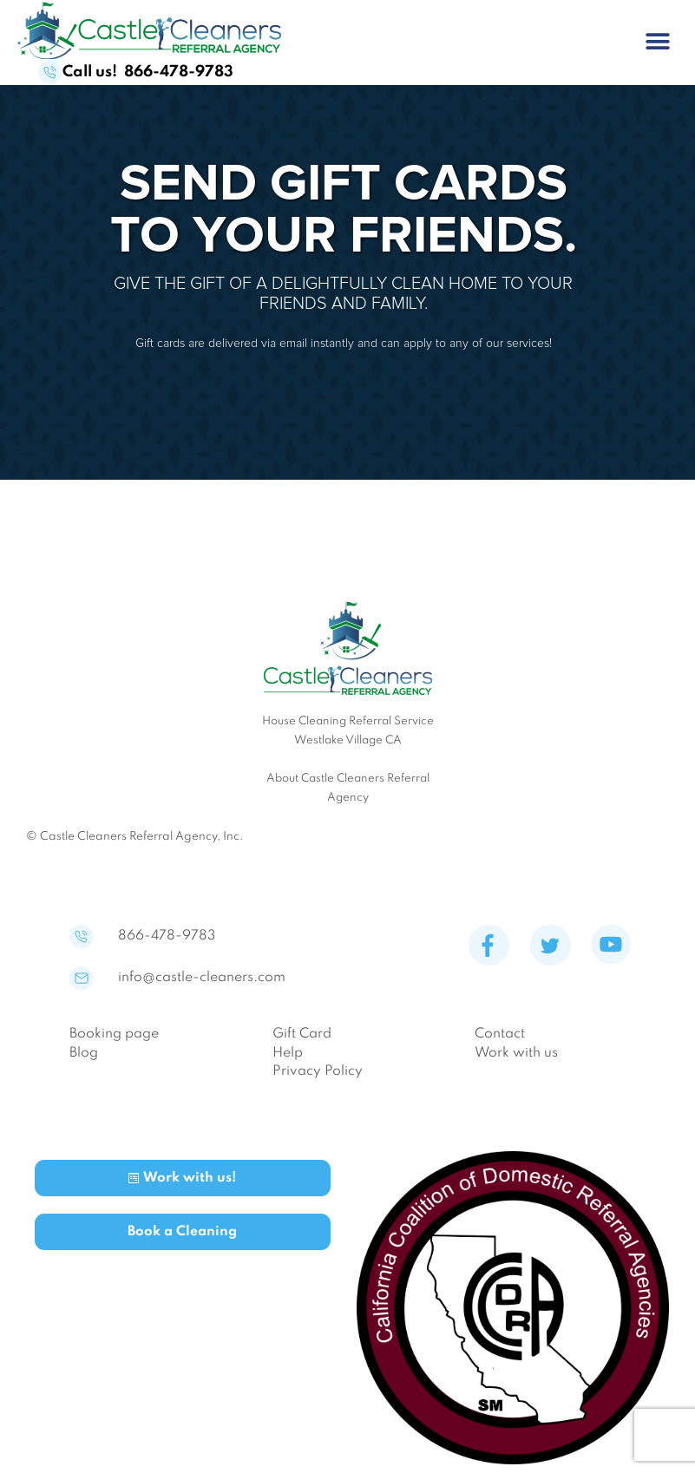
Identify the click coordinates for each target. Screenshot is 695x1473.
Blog (83, 1053)
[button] (658, 41)
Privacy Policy (317, 1071)
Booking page (114, 1034)
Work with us (516, 1053)
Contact (500, 1034)
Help (287, 1053)
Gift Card (301, 1034)
